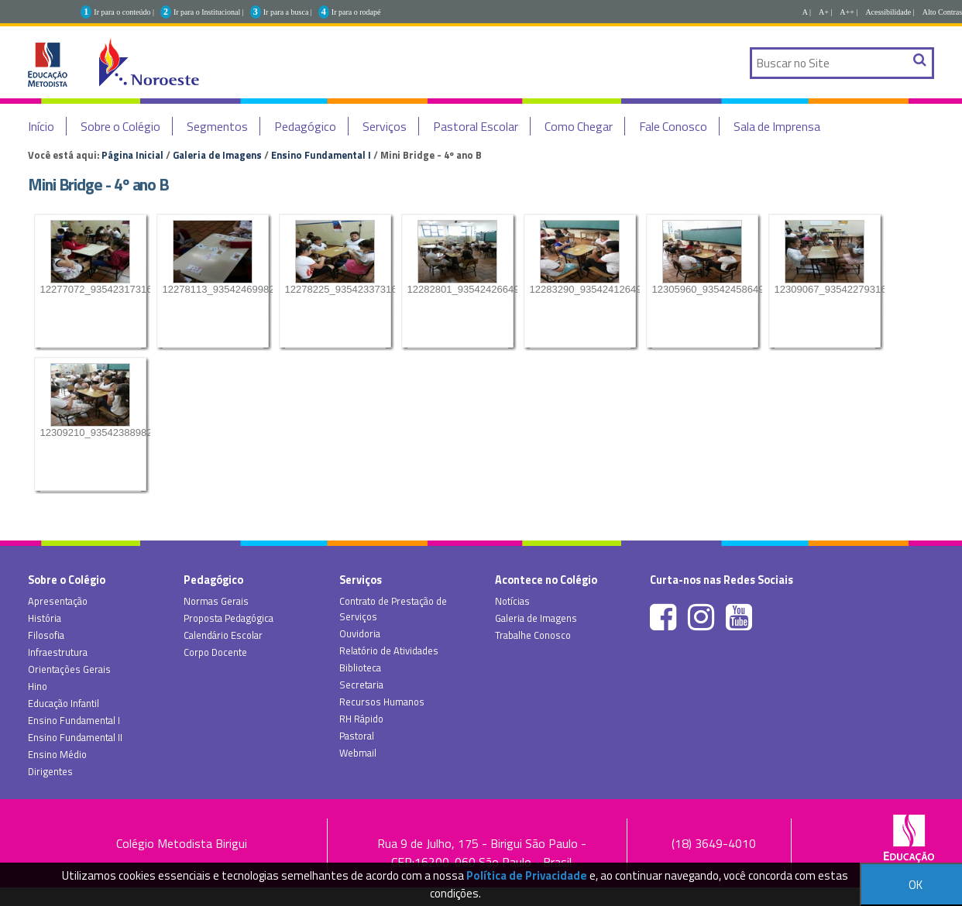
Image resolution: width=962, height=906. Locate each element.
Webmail (357, 752)
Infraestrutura (58, 652)
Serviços (384, 126)
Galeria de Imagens (217, 155)
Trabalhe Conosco (533, 635)
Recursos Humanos (381, 701)
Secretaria (361, 684)
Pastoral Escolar (475, 126)
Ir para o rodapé (356, 12)
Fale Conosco (673, 126)
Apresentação (58, 601)
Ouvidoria (359, 633)
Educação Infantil (63, 703)
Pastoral (356, 735)
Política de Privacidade (526, 875)
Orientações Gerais (69, 669)
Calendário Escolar (223, 635)
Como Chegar (579, 126)
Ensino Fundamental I (321, 155)
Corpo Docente (215, 652)
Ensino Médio (57, 754)
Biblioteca (360, 667)
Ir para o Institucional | (209, 12)
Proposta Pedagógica (228, 618)
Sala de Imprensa (777, 126)
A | (806, 12)
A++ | (848, 12)
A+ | (825, 12)
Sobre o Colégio (120, 126)
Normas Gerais (216, 601)
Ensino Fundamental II (75, 737)
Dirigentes (50, 771)
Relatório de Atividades (388, 650)
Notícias (512, 601)
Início (41, 126)
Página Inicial (132, 155)
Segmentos (217, 126)
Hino (37, 686)
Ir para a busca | (287, 12)
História (44, 618)
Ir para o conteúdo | (124, 12)
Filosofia (46, 635)
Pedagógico (305, 126)
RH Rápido (361, 718)
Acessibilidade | (889, 12)
